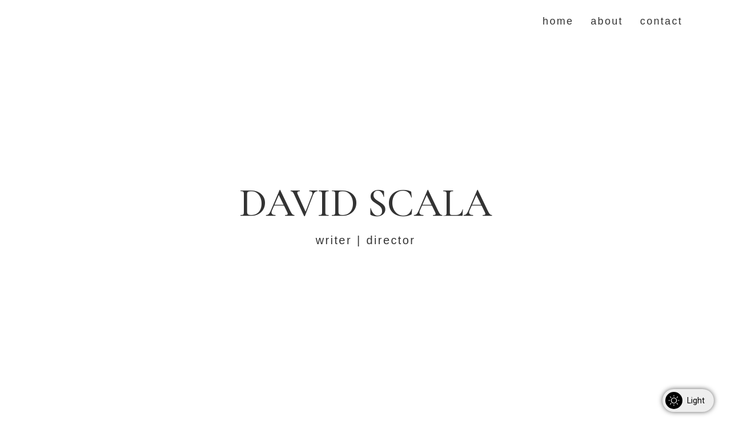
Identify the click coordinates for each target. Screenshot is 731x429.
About (607, 21)
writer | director (366, 240)
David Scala (365, 203)
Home (558, 21)
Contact (661, 21)
